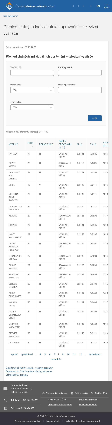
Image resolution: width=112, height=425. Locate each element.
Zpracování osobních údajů (27, 421)
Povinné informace (88, 399)
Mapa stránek (53, 421)
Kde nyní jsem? (11, 16)
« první (14, 354)
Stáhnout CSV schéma (17, 375)
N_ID (79, 144)
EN (98, 6)
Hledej (90, 6)
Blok (30, 143)
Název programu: (67, 84)
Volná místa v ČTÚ (57, 399)
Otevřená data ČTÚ (88, 404)
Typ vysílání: (16, 102)
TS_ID (93, 144)
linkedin (83, 6)
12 (80, 354)
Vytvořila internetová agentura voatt (83, 421)
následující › (95, 354)
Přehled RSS (101, 393)
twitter (78, 6)
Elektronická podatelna (57, 393)
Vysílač (13, 144)
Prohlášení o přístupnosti (60, 404)
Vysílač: (15, 67)
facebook (73, 6)
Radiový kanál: (65, 67)
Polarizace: (16, 84)
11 (74, 354)
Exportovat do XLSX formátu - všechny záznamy (29, 368)
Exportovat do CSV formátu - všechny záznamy (29, 371)
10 (68, 354)
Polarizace (46, 144)
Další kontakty (81, 393)
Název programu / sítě (65, 144)
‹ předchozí (27, 354)
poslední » (56, 359)
